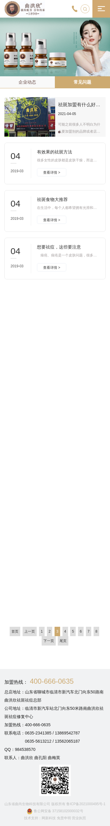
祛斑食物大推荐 (52, 199)
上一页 (29, 631)
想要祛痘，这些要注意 (59, 246)
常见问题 (82, 82)
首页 (14, 631)
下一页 (48, 641)
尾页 (63, 641)
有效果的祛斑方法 (54, 151)
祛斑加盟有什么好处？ (81, 104)
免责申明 (64, 818)
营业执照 (79, 818)
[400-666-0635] (75, 9)
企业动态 (27, 82)
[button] (59, 132)
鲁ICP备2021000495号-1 (85, 804)
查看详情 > (51, 173)
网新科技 (49, 818)
